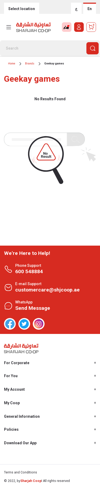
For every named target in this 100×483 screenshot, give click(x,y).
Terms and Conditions (20, 472)
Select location (21, 9)
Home (11, 63)
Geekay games (54, 63)
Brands (29, 63)
